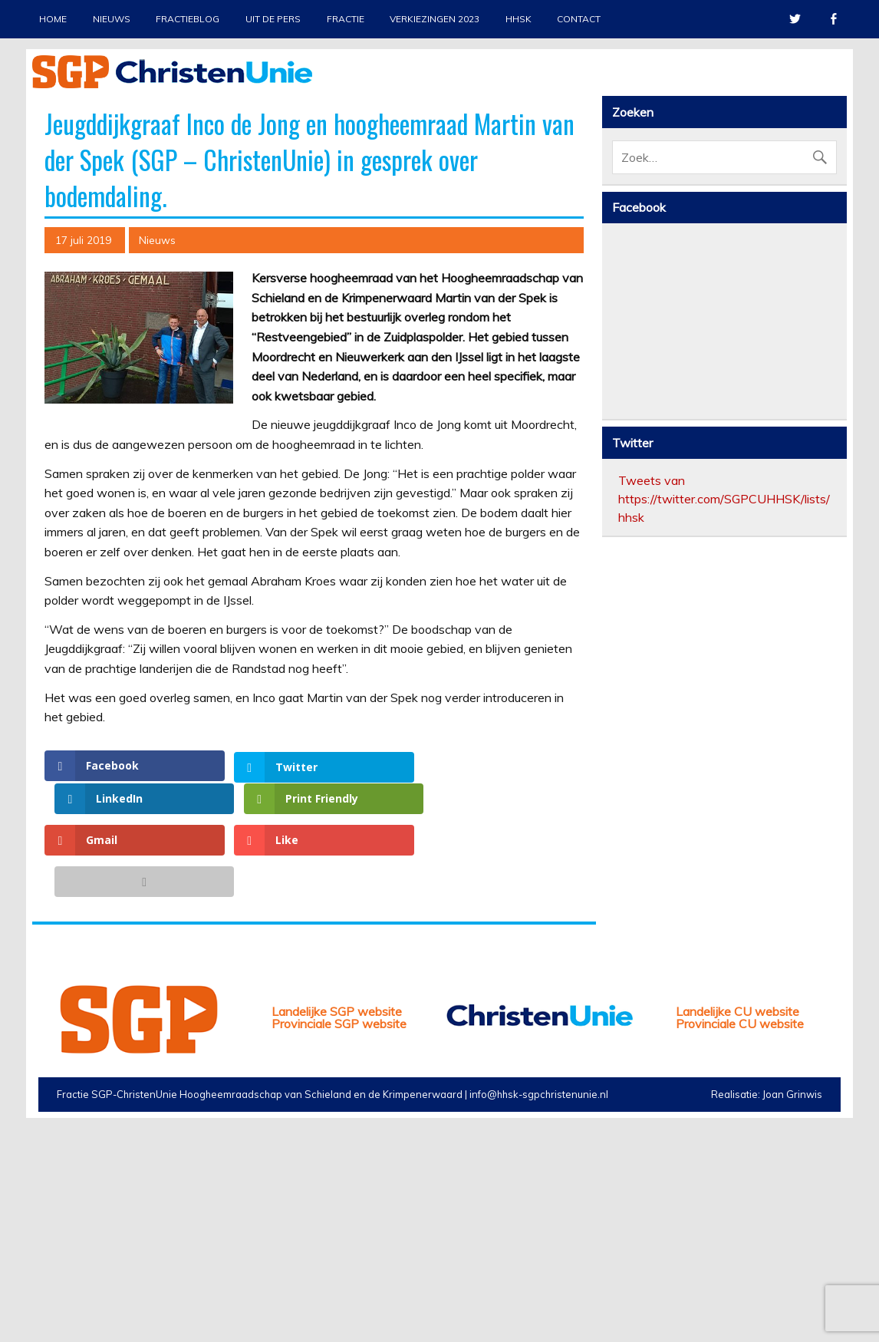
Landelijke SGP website (337, 1223)
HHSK (518, 19)
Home (53, 19)
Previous (43, 238)
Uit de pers (273, 19)
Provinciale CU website (740, 1235)
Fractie (345, 19)
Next (835, 238)
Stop (828, 116)
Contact (579, 19)
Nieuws (111, 19)
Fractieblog (187, 19)
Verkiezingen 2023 (434, 19)
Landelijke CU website (737, 1223)
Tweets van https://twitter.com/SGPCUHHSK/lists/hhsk (724, 776)
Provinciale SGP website (339, 1235)
